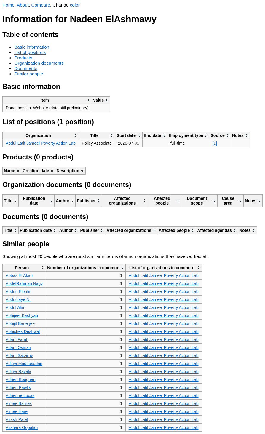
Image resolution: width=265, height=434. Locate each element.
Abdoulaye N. (18, 299)
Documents (25, 68)
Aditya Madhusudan (24, 363)
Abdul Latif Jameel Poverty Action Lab (41, 143)
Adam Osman (18, 347)
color (75, 4)
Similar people (28, 73)
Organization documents (39, 63)
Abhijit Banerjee (20, 323)
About (23, 4)
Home (8, 4)
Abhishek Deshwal (23, 331)
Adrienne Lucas (20, 395)
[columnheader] (47, 100)
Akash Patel (17, 419)
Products (23, 57)
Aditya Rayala (18, 371)
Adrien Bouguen (20, 379)
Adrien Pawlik (18, 387)
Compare (40, 4)
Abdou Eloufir (18, 291)
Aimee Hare (17, 411)
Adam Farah (17, 339)
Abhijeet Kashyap (22, 315)
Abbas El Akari (19, 275)
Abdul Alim (15, 307)
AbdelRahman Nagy (24, 283)
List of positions (30, 52)
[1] (214, 143)
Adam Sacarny (19, 355)
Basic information (31, 47)
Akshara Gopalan (22, 427)
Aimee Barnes (19, 403)
